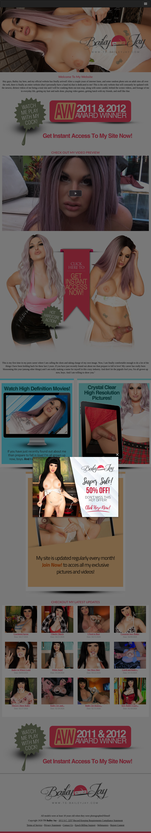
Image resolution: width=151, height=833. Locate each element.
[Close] (117, 455)
